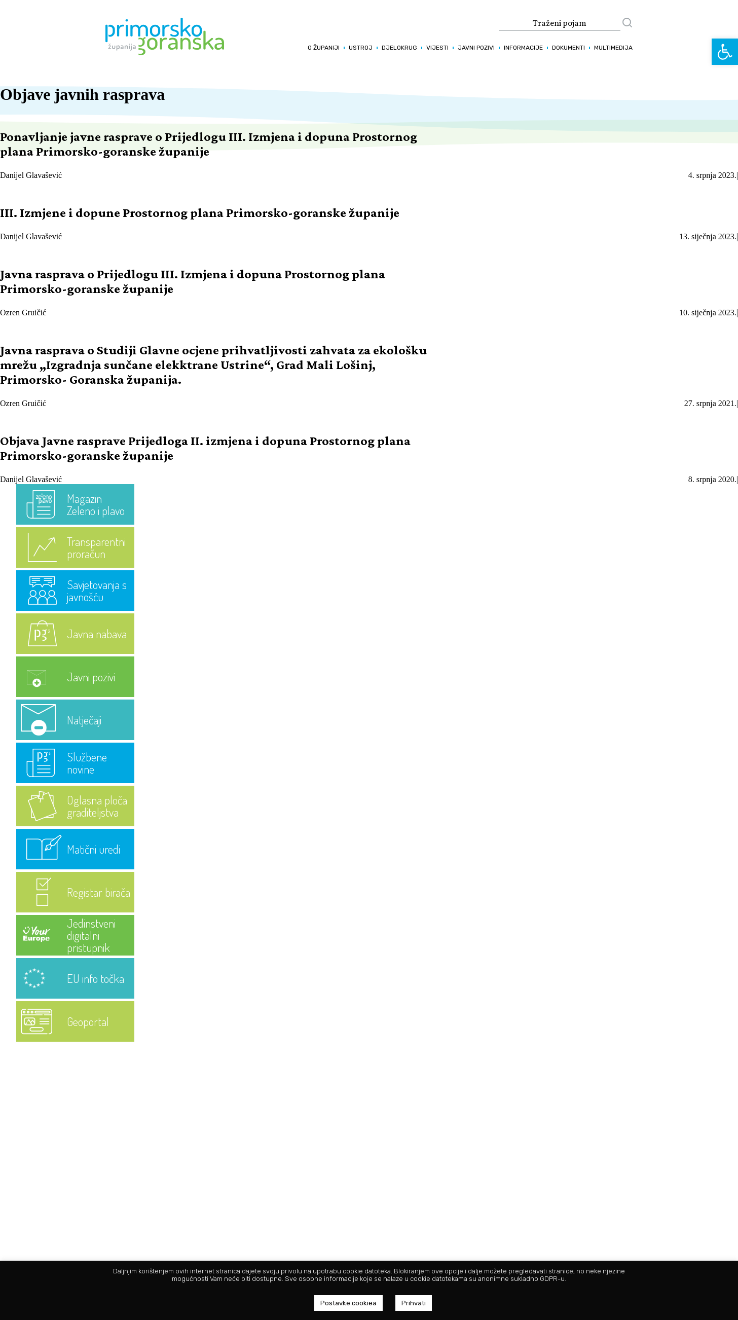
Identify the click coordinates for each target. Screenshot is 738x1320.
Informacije (523, 47)
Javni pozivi (476, 47)
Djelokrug (399, 47)
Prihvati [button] (413, 1303)
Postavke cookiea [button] (348, 1303)
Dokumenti (568, 47)
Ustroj (361, 47)
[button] (725, 52)
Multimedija (613, 47)
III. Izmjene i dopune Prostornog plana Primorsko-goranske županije (199, 212)
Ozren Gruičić (23, 312)
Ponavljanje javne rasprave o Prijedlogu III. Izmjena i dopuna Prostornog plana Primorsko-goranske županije (208, 144)
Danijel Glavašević (31, 175)
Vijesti (437, 47)
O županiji (324, 47)
